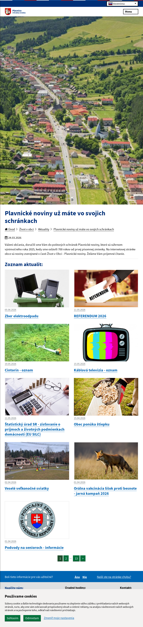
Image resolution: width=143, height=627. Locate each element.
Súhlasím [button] (12, 618)
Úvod (10, 229)
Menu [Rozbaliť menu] (130, 11)
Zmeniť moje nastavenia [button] (59, 618)
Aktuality (43, 229)
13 (76, 558)
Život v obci (26, 229)
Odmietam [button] (32, 618)
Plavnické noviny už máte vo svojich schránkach (84, 229)
